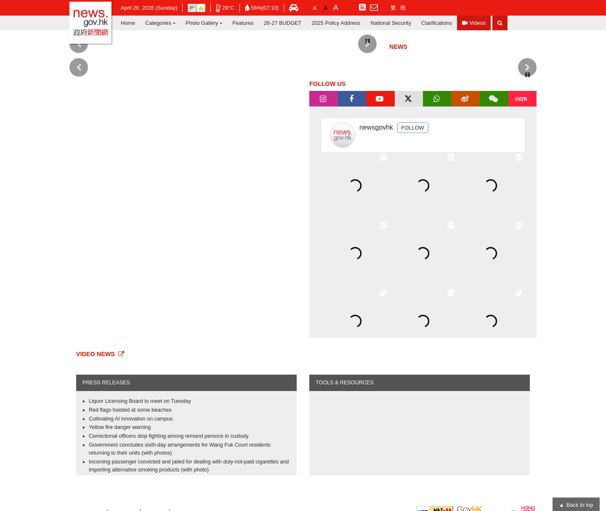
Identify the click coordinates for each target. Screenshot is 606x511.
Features (243, 23)
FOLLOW (412, 128)
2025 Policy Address (335, 23)
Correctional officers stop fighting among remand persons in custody (169, 436)
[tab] (324, 99)
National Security (390, 23)
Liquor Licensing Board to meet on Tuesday (140, 401)
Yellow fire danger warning (120, 427)
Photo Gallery (202, 23)
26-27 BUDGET (283, 23)
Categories (158, 23)
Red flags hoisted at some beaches (130, 410)
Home (128, 23)
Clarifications (436, 23)
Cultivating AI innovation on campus (131, 419)
